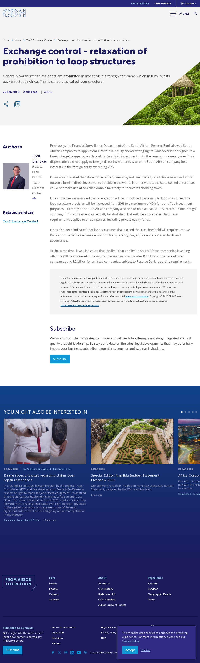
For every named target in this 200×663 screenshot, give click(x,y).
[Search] (195, 13)
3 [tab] (189, 427)
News (18, 41)
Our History (105, 589)
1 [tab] (182, 427)
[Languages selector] (188, 3)
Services (153, 589)
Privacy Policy (108, 632)
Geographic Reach (159, 594)
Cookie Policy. (131, 641)
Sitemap (56, 643)
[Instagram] (66, 652)
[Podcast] (85, 652)
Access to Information (63, 627)
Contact (54, 599)
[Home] (14, 13)
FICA (103, 638)
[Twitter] (59, 652)
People (53, 589)
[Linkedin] (72, 652)
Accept (130, 650)
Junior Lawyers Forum (112, 605)
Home (6, 41)
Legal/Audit (58, 632)
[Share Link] (6, 105)
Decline (145, 650)
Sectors (153, 583)
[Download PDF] (17, 105)
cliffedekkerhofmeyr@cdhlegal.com (80, 305)
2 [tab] (185, 427)
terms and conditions (136, 296)
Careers (54, 594)
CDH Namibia (162, 3)
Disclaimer (57, 638)
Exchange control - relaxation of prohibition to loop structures (94, 41)
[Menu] (179, 13)
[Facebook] (53, 652)
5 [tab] (196, 427)
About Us (104, 583)
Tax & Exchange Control (39, 41)
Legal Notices (108, 627)
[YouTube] (79, 652)
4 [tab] (193, 427)
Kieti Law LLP (140, 3)
